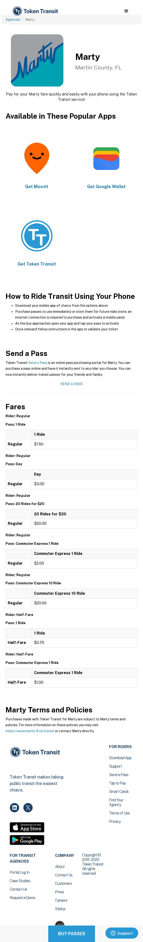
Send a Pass (37, 363)
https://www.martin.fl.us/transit (30, 731)
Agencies (13, 19)
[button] (126, 11)
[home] (35, 11)
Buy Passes (71, 933)
